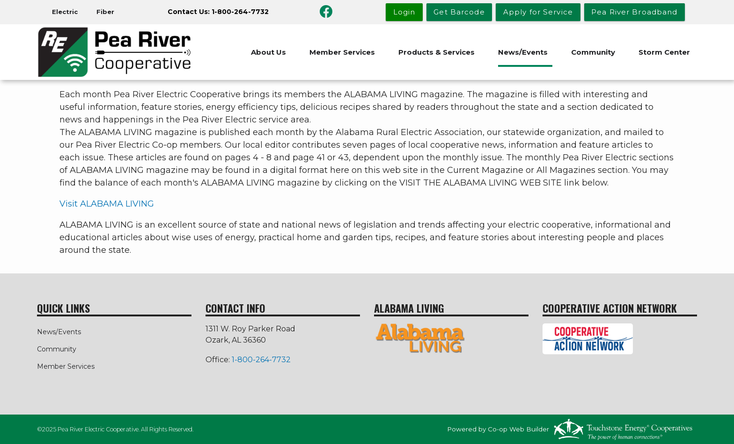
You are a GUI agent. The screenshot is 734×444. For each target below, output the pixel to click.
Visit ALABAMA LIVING (106, 204)
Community (593, 52)
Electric (65, 11)
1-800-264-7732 (261, 359)
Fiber (105, 11)
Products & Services (436, 52)
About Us (268, 52)
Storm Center (664, 52)
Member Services (342, 52)
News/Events (523, 52)
